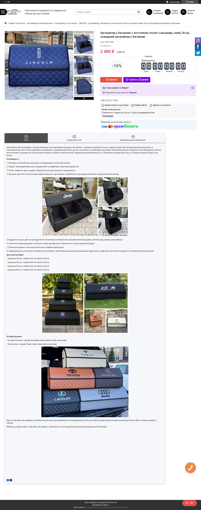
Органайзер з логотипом (66, 23)
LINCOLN (82, 23)
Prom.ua (113, 502)
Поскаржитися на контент (95, 507)
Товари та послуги (16, 23)
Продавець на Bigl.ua (100, 505)
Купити (113, 79)
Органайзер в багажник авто (40, 23)
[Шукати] (138, 11)
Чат (189, 503)
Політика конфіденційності (116, 507)
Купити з (139, 79)
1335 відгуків (174, 2)
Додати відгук (191, 11)
